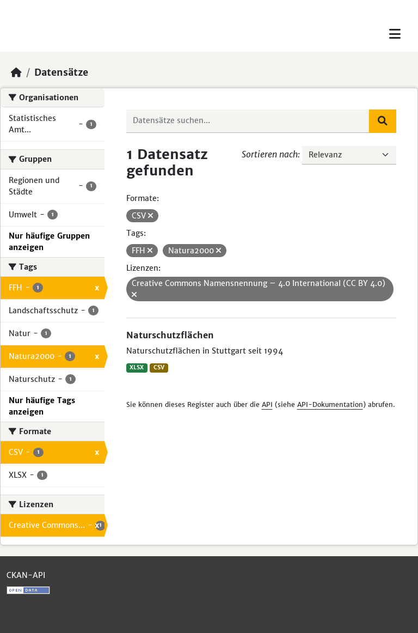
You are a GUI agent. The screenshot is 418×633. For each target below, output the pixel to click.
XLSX (137, 367)
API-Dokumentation (330, 404)
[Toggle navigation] (395, 34)
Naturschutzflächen (170, 335)
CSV (158, 367)
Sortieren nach (270, 154)
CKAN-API (26, 575)
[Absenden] (382, 120)
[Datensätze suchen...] (248, 120)
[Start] (16, 72)
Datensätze (61, 72)
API (267, 404)
